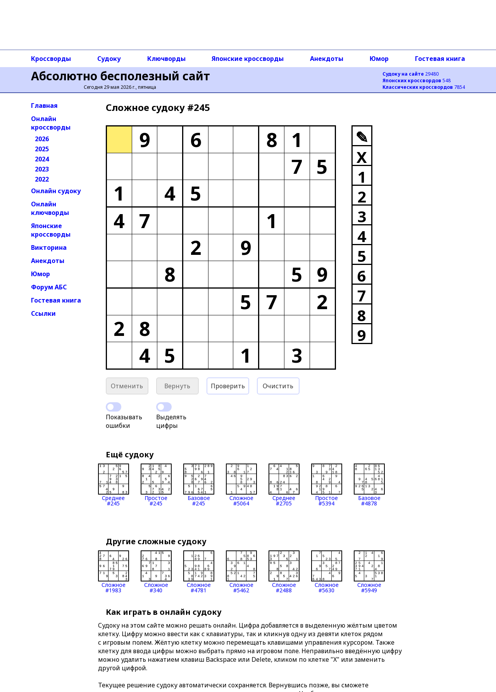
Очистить (278, 386)
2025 (42, 149)
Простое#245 (156, 485)
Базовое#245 (198, 485)
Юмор (379, 58)
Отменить (127, 386)
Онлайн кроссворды (51, 122)
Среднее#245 (113, 485)
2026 (42, 139)
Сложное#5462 (241, 571)
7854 (423, 87)
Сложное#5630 (326, 571)
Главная (44, 105)
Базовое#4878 (369, 485)
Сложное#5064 (241, 485)
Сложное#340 (156, 571)
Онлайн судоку (56, 191)
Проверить (228, 386)
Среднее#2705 (284, 485)
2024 (42, 159)
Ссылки (43, 313)
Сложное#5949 (369, 571)
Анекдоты (326, 58)
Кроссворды (51, 58)
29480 (410, 74)
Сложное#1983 (113, 571)
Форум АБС (49, 287)
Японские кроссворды (248, 58)
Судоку (109, 58)
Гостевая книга (440, 58)
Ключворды (166, 58)
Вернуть (177, 386)
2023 (42, 169)
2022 (42, 179)
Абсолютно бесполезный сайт (120, 76)
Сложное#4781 (198, 571)
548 (416, 80)
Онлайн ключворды (50, 208)
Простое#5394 (326, 485)
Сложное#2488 (284, 571)
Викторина (49, 247)
